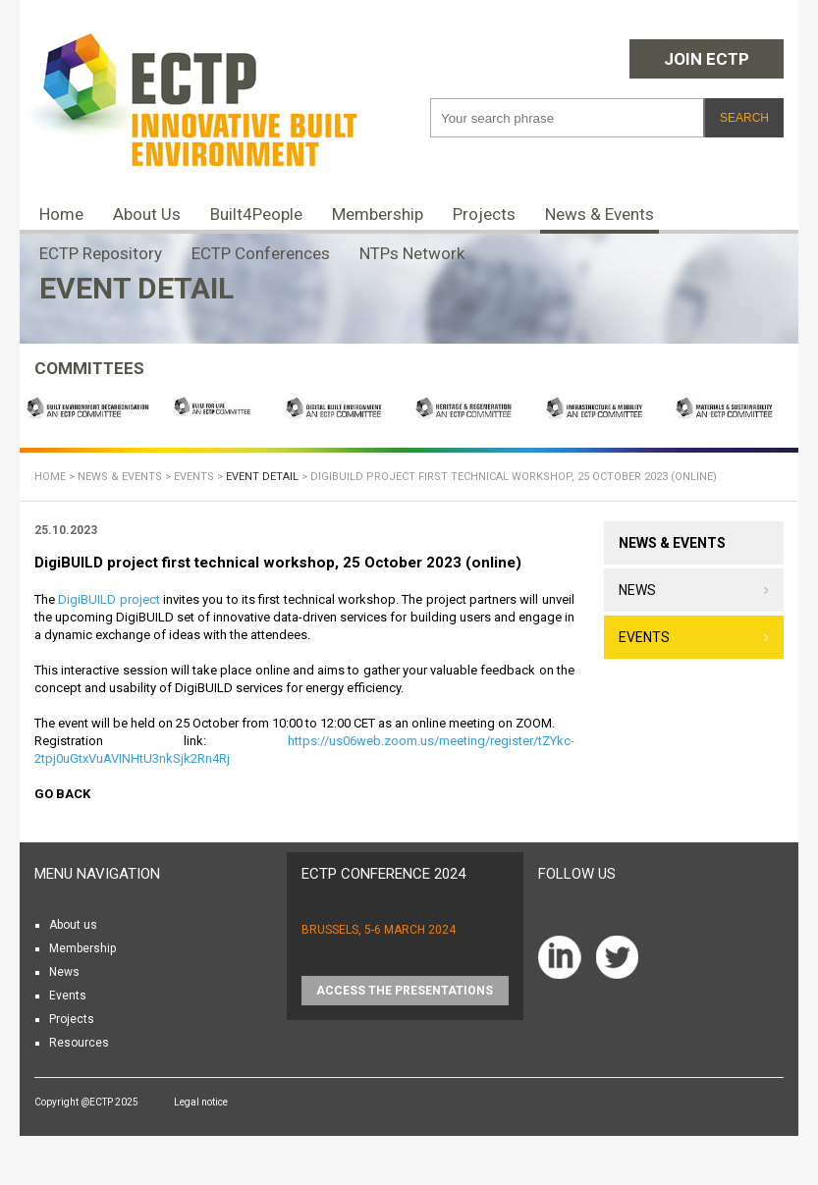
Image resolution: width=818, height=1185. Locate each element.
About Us (147, 214)
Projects (484, 214)
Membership (377, 214)
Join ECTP (706, 59)
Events (194, 476)
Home (61, 214)
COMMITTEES (89, 368)
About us (73, 925)
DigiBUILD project (108, 599)
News (637, 590)
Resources (79, 1043)
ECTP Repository (100, 253)
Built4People (256, 214)
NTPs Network (411, 253)
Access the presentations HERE (404, 994)
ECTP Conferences (260, 253)
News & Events (599, 214)
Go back (62, 793)
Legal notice (201, 1102)
